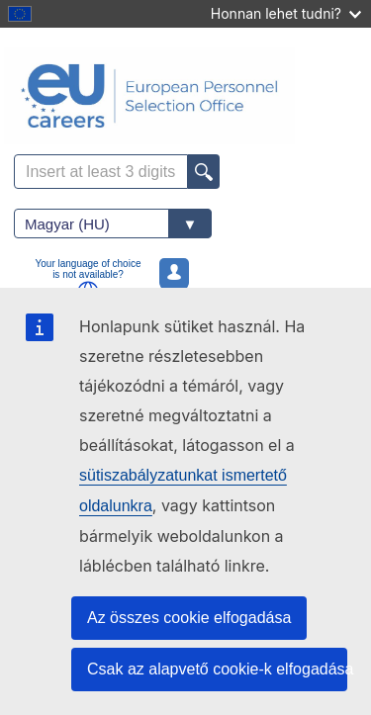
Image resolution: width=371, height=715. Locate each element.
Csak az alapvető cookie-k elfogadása (217, 669)
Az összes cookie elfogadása (189, 617)
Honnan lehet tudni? (286, 13)
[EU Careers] (185, 95)
